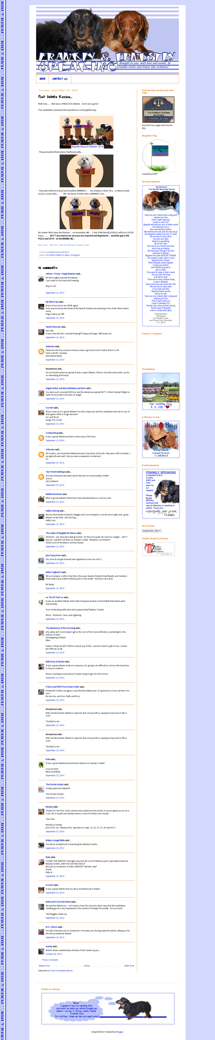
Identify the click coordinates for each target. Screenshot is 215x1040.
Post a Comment (50, 960)
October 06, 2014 (54, 954)
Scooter (49, 408)
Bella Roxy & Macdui (55, 662)
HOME (42, 79)
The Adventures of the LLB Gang (60, 628)
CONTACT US (60, 79)
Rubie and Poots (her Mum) (58, 902)
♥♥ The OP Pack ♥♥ (54, 597)
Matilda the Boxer (54, 494)
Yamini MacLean (53, 327)
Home (87, 966)
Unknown (50, 346)
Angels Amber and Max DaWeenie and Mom (66, 388)
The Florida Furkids (54, 784)
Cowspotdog (52, 433)
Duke (48, 759)
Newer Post (44, 966)
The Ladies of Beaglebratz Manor (61, 533)
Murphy (49, 807)
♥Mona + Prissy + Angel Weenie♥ (60, 274)
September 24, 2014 (55, 918)
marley (49, 946)
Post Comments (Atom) (61, 971)
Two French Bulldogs (55, 472)
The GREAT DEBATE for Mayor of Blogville (63, 255)
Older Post (129, 966)
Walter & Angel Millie (55, 840)
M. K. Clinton (51, 927)
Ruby (48, 857)
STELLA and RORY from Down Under (62, 687)
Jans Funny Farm (53, 555)
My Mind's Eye (52, 302)
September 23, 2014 (55, 293)
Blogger (119, 1032)
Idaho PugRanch (53, 572)
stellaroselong (52, 511)
